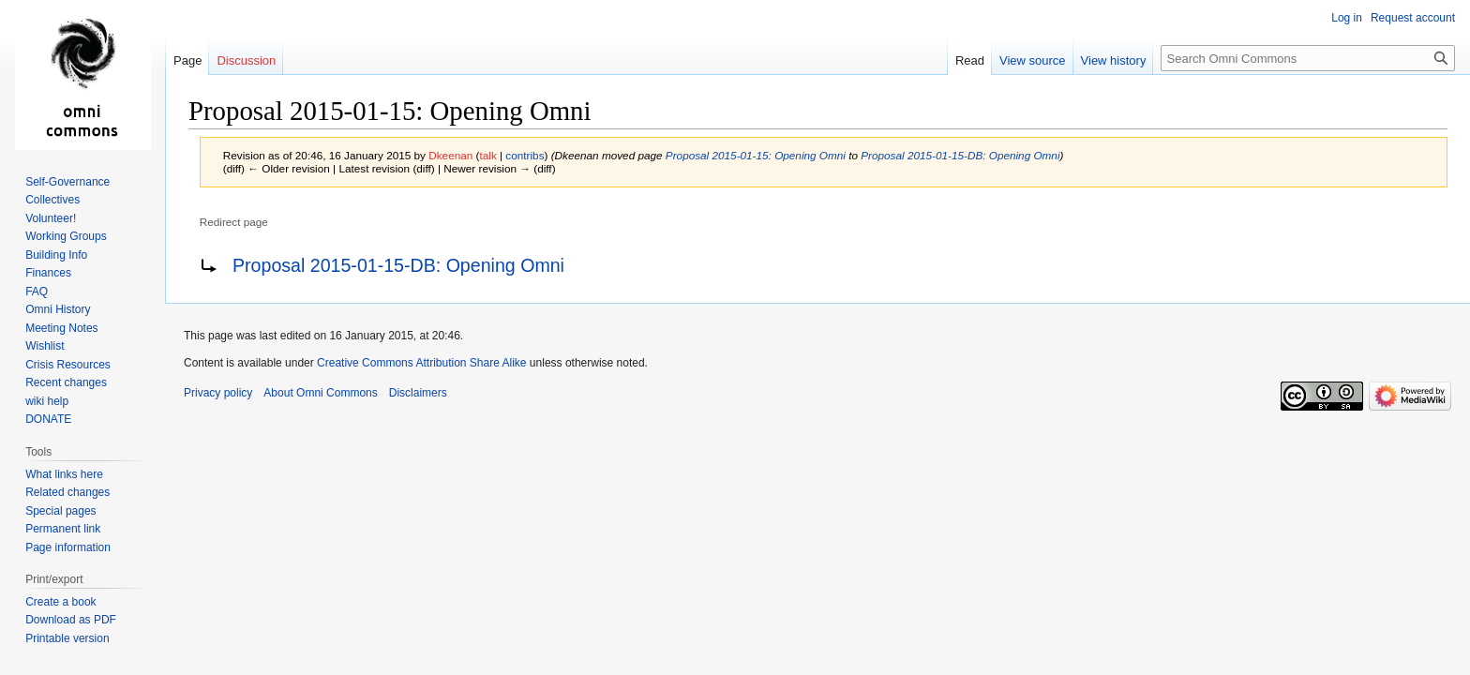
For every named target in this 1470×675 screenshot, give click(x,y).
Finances (48, 272)
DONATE (48, 419)
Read (969, 60)
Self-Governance (67, 181)
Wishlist (44, 345)
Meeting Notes (61, 328)
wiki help (46, 401)
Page (187, 60)
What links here (64, 474)
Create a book (60, 601)
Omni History (57, 309)
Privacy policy (218, 392)
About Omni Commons (320, 392)
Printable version (67, 638)
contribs (524, 155)
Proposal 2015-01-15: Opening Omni (756, 155)
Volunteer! (50, 218)
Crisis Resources (68, 364)
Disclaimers (418, 392)
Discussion (246, 60)
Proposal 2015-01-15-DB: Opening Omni (960, 155)
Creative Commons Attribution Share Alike (421, 362)
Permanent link (62, 528)
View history (1114, 60)
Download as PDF (70, 619)
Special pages (60, 511)
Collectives (52, 199)
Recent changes (66, 382)
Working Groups (65, 236)
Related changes (67, 492)
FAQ (36, 291)
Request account (1413, 17)
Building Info (56, 255)
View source (1032, 60)
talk (487, 155)
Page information (68, 547)
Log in (1346, 17)
